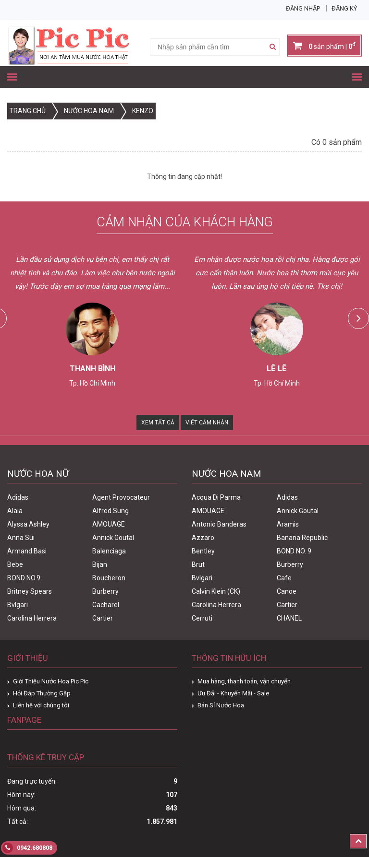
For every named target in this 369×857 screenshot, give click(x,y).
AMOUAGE (108, 524)
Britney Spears (29, 591)
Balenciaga (109, 551)
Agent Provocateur (121, 497)
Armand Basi (27, 551)
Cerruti (202, 618)
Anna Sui (21, 537)
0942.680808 (27, 848)
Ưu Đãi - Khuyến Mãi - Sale (233, 693)
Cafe (284, 578)
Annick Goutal (113, 537)
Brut (198, 564)
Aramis (288, 524)
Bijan (99, 564)
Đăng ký (344, 8)
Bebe (15, 564)
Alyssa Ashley (28, 524)
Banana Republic (302, 537)
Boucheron (108, 578)
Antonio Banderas (219, 524)
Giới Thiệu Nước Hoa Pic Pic (50, 681)
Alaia (15, 511)
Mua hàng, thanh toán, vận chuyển (244, 681)
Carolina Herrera (32, 618)
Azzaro (203, 537)
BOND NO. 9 (294, 551)
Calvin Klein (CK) (216, 591)
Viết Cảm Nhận (206, 422)
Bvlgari (17, 605)
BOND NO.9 (23, 578)
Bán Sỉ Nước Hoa (220, 705)
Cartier (102, 618)
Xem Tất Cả (157, 422)
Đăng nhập (303, 8)
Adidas (17, 497)
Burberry (105, 591)
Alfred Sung (110, 511)
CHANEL (289, 618)
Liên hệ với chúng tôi (41, 705)
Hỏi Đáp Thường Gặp (42, 693)
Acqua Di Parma (216, 497)
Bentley (203, 551)
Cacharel (105, 605)
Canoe (286, 591)
